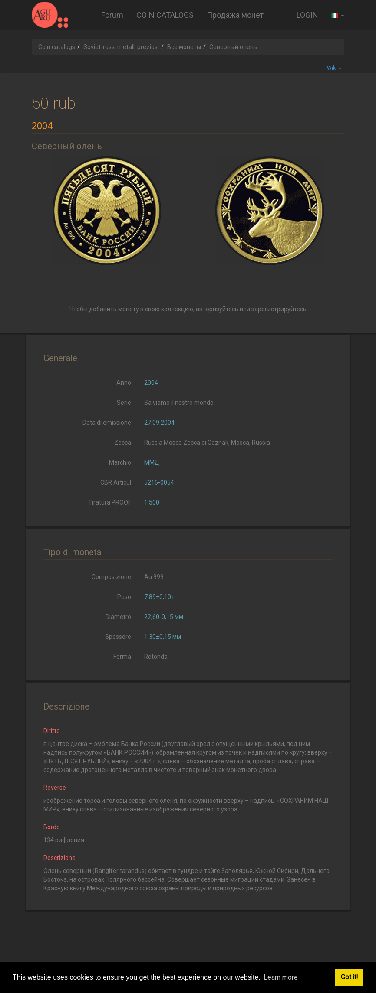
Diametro (118, 616)
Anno (123, 382)
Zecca (122, 442)
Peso (124, 596)
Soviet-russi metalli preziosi (121, 46)
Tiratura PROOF (109, 502)
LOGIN (307, 15)
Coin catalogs (56, 46)
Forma (122, 656)
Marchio (120, 462)
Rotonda (156, 656)
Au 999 (154, 576)
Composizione (111, 576)
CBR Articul (115, 482)
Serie (124, 402)
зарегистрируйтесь (279, 309)
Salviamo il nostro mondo (179, 402)
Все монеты (184, 46)
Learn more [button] (281, 977)
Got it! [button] (349, 977)
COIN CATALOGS (165, 15)
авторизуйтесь (217, 309)
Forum (112, 15)
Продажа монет (235, 15)
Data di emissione (106, 422)
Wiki (334, 68)
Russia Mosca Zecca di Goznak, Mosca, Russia (207, 442)
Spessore (118, 636)
